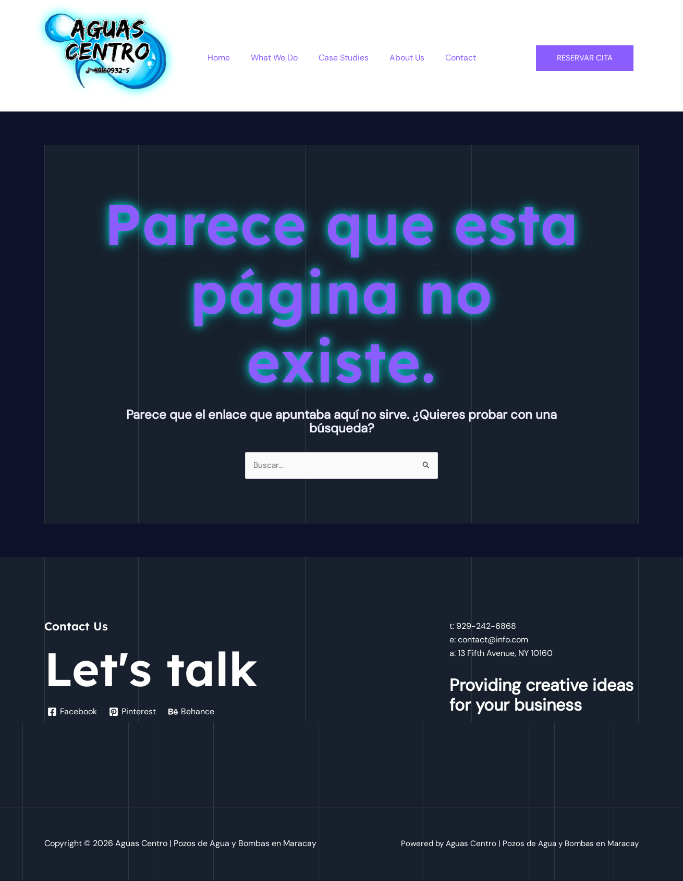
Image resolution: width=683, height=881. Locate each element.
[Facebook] (72, 712)
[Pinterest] (134, 712)
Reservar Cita (585, 58)
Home (227, 57)
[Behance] (193, 712)
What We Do (278, 57)
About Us (402, 57)
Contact (452, 57)
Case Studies (344, 57)
